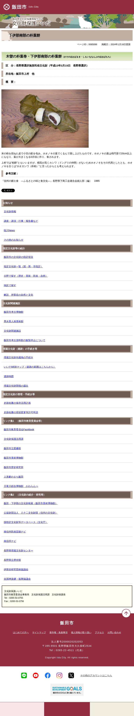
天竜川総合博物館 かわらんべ (21, 486)
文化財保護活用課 (13, 439)
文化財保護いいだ (67, 20)
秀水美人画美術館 (13, 321)
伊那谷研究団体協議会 (16, 569)
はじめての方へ (21, 632)
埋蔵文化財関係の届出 (16, 385)
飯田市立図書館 (12, 448)
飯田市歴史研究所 (13, 467)
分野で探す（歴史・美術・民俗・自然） (26, 275)
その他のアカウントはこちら (96, 675)
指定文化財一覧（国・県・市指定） (23, 266)
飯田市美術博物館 (13, 457)
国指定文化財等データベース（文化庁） (26, 522)
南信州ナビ (10, 541)
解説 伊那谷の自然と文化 (18, 294)
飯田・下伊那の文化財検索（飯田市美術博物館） (31, 503)
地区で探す (10, 285)
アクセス (99, 632)
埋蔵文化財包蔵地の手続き (18, 357)
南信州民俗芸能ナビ (15, 531)
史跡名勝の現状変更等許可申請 (21, 412)
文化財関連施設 (12, 330)
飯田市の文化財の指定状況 (18, 257)
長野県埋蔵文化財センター (18, 550)
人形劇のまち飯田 (13, 476)
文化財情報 (10, 211)
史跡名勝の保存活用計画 (17, 402)
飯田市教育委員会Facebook (19, 429)
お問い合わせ (114, 632)
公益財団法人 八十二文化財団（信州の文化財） (31, 512)
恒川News (9, 230)
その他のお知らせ (13, 239)
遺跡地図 (9, 376)
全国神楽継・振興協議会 (17, 578)
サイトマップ (39, 632)
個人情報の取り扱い (81, 632)
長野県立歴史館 (12, 560)
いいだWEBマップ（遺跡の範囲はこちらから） (30, 366)
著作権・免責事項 (58, 632)
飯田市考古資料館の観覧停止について (24, 340)
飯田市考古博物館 (13, 312)
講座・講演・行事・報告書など (21, 221)
